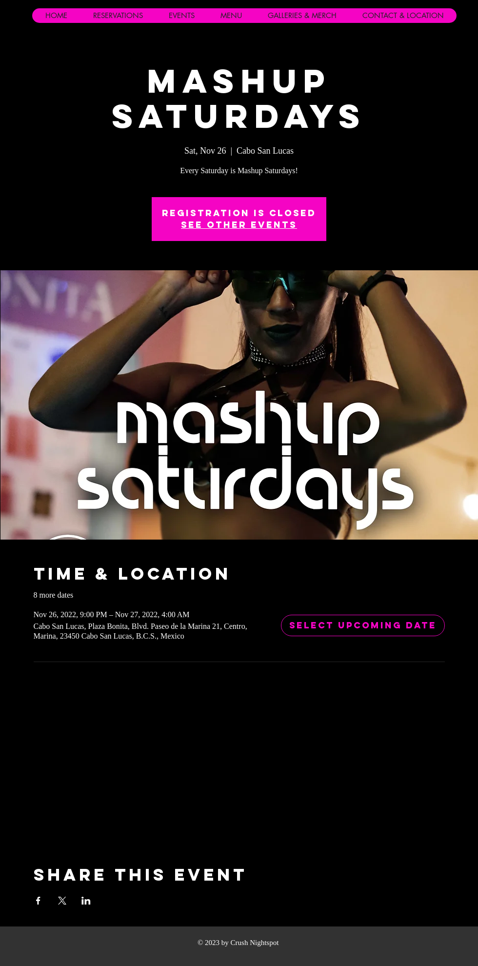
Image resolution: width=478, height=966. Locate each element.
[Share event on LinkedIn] (86, 901)
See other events (239, 224)
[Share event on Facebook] (38, 901)
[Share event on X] (62, 901)
